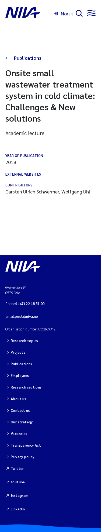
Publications (27, 58)
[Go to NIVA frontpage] (28, 13)
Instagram (20, 495)
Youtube (18, 482)
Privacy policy (22, 456)
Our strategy (22, 422)
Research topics (24, 340)
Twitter (17, 468)
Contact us (20, 410)
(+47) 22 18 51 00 (30, 303)
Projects (18, 352)
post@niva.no (26, 316)
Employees (20, 375)
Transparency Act (26, 445)
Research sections (26, 387)
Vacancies (19, 433)
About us (18, 398)
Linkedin (18, 509)
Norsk (63, 13)
